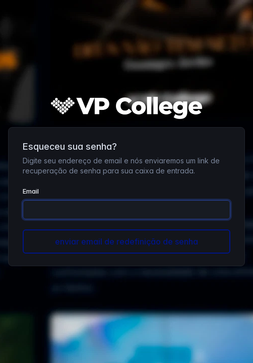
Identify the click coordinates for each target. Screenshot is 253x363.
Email (31, 191)
